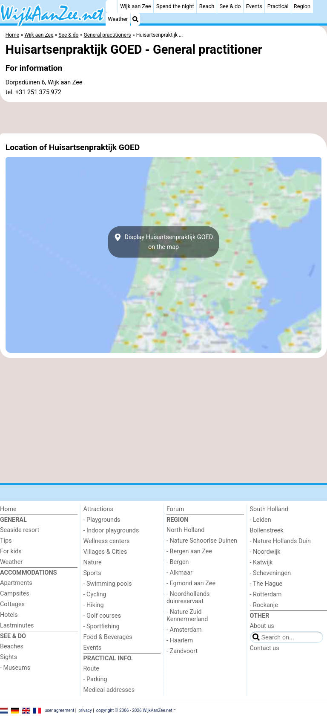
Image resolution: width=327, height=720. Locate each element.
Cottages (12, 604)
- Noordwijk (265, 551)
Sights (8, 657)
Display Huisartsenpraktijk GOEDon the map (163, 242)
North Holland (185, 530)
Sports (92, 573)
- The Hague (266, 583)
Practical (278, 6)
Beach (206, 6)
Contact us (264, 648)
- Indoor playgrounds (111, 530)
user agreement (60, 710)
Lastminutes (17, 625)
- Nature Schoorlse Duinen (201, 540)
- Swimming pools (107, 583)
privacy (85, 710)
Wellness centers (106, 541)
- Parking (95, 679)
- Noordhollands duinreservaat (188, 597)
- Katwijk (261, 562)
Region (302, 6)
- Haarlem (179, 640)
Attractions (98, 509)
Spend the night (175, 6)
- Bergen (177, 562)
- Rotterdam (266, 594)
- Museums (15, 667)
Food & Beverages (107, 637)
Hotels (9, 615)
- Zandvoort (182, 651)
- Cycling (94, 594)
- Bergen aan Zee (189, 551)
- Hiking (93, 605)
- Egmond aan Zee (190, 583)
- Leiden (260, 519)
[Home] (112, 6)
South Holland (269, 509)
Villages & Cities (105, 551)
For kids (11, 551)
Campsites (14, 593)
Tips (6, 540)
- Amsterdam (184, 629)
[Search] (135, 19)
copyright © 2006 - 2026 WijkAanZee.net (134, 710)
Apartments (16, 583)
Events (254, 6)
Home (8, 509)
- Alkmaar (179, 572)
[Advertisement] (163, 118)
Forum (175, 509)
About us (262, 626)
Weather (118, 19)
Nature (92, 562)
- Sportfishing (101, 626)
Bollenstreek (267, 530)
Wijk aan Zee (135, 6)
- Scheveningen (270, 573)
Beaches (11, 646)
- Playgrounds (101, 519)
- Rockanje (264, 605)
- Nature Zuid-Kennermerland (187, 615)
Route (91, 668)
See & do (230, 6)
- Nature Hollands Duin (280, 541)
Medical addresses (109, 690)
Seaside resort (19, 530)
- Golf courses (102, 615)
